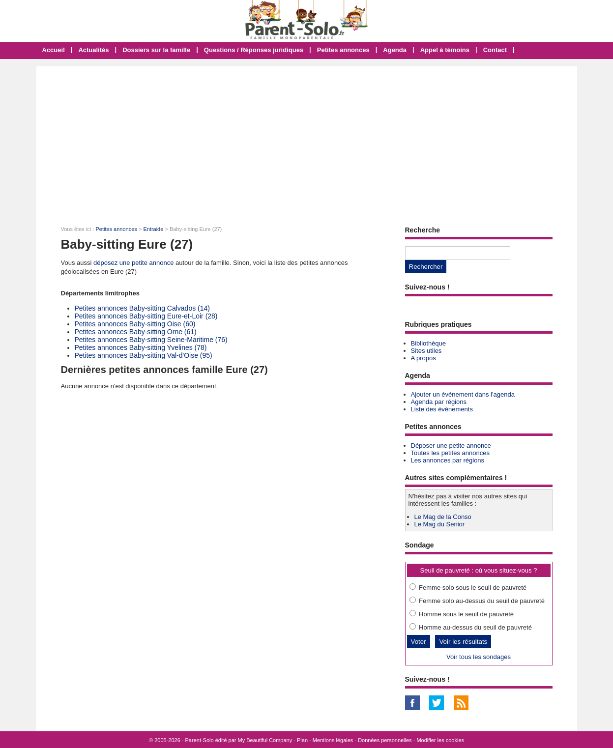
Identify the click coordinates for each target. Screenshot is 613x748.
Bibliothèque (428, 343)
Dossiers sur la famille (156, 50)
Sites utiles (426, 350)
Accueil (53, 50)
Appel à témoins (444, 50)
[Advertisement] (306, 140)
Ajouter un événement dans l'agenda (463, 394)
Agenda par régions (439, 401)
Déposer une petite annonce (451, 445)
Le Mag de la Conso (442, 516)
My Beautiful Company (265, 740)
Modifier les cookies (440, 740)
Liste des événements (442, 409)
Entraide (153, 229)
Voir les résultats (463, 641)
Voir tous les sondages (478, 657)
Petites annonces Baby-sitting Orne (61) (136, 332)
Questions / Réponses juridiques (253, 50)
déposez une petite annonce (133, 262)
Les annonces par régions (448, 460)
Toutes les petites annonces (450, 453)
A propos (423, 358)
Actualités (93, 50)
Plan (302, 740)
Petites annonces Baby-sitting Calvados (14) (142, 308)
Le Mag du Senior (439, 524)
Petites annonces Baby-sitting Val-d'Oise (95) (143, 355)
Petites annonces (343, 50)
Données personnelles (384, 740)
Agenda (395, 50)
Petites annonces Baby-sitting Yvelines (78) (141, 347)
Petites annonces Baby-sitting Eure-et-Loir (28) (146, 316)
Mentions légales (333, 740)
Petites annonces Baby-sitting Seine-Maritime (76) (151, 340)
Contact (495, 50)
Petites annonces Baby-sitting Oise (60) (135, 324)
